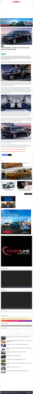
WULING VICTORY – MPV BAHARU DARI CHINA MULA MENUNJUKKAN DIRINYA (14, 149)
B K (2, 160)
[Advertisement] (16, 12)
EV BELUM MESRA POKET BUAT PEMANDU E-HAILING (13, 355)
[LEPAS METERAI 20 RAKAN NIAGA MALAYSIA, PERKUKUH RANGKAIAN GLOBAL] (3, 372)
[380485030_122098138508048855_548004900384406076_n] (16, 266)
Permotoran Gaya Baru (14, 392)
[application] (16, 279)
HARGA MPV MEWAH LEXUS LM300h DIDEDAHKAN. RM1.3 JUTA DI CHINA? (14, 151)
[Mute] (29, 287)
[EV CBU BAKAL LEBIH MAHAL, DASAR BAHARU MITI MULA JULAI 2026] (3, 360)
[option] (16, 171)
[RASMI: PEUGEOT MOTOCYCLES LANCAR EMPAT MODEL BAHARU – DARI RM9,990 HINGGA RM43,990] (3, 349)
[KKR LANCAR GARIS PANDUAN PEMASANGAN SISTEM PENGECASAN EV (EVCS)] (3, 345)
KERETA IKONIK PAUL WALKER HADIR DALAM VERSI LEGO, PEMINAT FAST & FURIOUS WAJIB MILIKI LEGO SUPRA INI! (11, 171)
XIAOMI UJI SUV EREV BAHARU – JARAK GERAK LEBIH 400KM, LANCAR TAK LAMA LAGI (18, 336)
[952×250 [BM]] (16, 22)
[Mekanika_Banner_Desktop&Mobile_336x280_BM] (8, 207)
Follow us (16, 320)
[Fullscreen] (30, 287)
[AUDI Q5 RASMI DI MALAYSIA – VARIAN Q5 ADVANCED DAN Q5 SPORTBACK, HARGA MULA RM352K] (3, 364)
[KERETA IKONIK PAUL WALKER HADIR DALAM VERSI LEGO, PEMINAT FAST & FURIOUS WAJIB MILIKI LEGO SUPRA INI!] (3, 341)
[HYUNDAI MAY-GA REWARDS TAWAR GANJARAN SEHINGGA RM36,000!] (3, 353)
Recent (16, 333)
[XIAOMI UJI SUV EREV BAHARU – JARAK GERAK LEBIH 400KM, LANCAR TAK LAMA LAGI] (3, 338)
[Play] (2, 287)
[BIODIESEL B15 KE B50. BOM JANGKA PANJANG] (3, 368)
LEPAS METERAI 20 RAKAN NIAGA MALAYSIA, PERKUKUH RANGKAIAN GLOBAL (17, 370)
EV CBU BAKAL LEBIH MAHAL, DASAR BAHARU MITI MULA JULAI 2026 (16, 359)
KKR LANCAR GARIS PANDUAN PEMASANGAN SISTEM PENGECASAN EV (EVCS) (17, 344)
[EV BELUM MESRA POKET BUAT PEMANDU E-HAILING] (3, 356)
